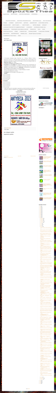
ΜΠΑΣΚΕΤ (44, 25)
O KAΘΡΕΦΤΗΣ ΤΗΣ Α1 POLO (9, 35)
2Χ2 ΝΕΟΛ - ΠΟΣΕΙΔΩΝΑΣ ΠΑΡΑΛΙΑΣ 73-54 (45, 246)
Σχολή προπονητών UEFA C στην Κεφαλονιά (45, 240)
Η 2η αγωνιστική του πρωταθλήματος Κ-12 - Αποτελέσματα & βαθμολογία (47, 175)
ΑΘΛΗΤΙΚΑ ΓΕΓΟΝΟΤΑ (10, 20)
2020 (40, 212)
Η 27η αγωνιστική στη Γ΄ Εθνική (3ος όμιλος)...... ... (46, 253)
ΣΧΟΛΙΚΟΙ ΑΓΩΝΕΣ (32, 31)
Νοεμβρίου (41, 219)
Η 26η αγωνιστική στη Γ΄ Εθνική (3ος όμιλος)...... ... (46, 318)
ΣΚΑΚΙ (43, 29)
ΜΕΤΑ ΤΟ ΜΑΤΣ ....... (26, 25)
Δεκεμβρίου (41, 218)
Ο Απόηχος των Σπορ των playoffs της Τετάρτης (45, 271)
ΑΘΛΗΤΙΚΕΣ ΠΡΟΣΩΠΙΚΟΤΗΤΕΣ (24, 20)
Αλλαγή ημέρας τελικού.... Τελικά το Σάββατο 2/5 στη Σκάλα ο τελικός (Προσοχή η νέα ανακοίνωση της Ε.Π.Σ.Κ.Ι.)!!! (47, 194)
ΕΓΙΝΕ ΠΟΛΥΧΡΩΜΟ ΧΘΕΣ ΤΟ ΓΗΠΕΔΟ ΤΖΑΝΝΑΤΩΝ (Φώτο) (45, 341)
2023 (40, 209)
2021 (40, 211)
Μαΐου (41, 225)
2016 (40, 216)
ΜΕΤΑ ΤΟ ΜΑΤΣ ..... (16, 25)
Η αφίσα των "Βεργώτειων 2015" (44, 372)
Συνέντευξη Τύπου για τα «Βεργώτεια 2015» (45, 286)
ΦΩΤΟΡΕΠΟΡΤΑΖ (15, 33)
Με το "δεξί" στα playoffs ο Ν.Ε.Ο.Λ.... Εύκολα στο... (46, 317)
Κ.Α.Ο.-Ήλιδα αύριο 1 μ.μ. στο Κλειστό (44, 270)
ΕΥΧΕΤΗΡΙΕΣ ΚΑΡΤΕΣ (43, 22)
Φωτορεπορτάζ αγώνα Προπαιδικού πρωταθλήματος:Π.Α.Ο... (44, 254)
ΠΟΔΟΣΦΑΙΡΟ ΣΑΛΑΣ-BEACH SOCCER (19, 29)
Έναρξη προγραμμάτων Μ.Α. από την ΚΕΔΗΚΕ (45, 230)
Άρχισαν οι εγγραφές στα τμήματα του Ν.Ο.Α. (45, 233)
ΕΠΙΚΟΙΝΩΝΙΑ (34, 14)
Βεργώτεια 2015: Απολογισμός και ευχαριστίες (45, 247)
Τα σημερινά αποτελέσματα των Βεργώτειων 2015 (46, 262)
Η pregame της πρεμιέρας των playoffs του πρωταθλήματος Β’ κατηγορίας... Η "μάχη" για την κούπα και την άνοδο (47, 185)
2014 (40, 380)
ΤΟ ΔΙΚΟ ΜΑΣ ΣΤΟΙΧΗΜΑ (43, 31)
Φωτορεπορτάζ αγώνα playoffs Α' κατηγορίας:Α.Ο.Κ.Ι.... (44, 291)
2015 (40, 217)
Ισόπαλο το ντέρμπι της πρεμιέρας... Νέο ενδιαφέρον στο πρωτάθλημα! (47, 166)
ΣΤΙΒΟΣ (16, 31)
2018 (40, 214)
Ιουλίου (41, 223)
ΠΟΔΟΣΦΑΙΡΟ (6, 29)
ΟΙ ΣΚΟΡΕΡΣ (29, 27)
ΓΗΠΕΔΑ (5, 22)
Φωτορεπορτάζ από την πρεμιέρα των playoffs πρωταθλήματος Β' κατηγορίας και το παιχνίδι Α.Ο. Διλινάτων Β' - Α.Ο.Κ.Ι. (47, 157)
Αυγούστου (41, 222)
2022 (40, 210)
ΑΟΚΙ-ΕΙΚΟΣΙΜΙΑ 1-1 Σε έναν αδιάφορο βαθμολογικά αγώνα (44, 292)
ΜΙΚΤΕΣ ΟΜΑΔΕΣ (36, 25)
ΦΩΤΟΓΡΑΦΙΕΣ (14, 14)
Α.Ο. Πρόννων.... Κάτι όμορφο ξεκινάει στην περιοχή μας (46, 179)
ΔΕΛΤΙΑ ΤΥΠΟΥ (18, 22)
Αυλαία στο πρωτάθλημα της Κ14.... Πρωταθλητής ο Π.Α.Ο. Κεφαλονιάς (47, 161)
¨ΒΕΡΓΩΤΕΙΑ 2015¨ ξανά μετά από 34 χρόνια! (45, 285)
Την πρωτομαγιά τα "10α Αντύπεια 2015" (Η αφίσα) (46, 282)
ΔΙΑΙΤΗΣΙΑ (26, 22)
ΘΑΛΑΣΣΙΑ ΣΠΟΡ (7, 25)
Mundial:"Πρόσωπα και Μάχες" (35, 33)
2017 (40, 215)
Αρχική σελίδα (6, 14)
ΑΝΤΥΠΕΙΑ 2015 (42, 237)
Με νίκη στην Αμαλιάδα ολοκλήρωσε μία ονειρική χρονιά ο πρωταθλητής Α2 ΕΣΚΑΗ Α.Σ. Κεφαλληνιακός (47, 198)
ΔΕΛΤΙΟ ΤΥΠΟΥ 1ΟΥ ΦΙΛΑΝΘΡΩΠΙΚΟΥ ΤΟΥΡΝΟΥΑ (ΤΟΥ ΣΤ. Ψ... (45, 366)
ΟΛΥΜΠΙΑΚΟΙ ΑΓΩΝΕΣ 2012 (40, 27)
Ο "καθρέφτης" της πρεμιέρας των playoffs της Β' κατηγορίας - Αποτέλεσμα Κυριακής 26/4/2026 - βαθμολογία (47, 171)
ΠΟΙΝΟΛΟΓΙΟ (33, 29)
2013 (40, 381)
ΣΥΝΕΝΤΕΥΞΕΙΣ (23, 31)
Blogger (29, 388)
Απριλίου (41, 226)
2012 (40, 382)
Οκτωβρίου (41, 220)
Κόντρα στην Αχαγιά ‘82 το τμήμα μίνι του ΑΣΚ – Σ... (46, 347)
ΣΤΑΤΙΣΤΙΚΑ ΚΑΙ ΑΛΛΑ (8, 31)
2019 (40, 213)
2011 (40, 383)
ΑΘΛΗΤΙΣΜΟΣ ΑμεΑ (37, 20)
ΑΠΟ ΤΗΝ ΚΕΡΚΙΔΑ (47, 20)
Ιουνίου (41, 224)
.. (3, 20)
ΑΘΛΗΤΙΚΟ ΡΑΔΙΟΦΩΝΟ (24, 14)
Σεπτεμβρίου (41, 221)
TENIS (19, 35)
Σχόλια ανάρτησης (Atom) (10, 157)
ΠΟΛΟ (39, 29)
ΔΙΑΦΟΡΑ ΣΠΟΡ (33, 22)
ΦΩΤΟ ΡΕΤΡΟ (6, 33)
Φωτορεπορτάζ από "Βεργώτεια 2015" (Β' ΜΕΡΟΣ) (46, 265)
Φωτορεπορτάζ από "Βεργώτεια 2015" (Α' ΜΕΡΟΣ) (46, 266)
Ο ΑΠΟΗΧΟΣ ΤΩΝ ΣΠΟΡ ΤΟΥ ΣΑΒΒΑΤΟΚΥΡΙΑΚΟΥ (14, 27)
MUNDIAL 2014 (24, 33)
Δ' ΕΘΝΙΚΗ (11, 22)
